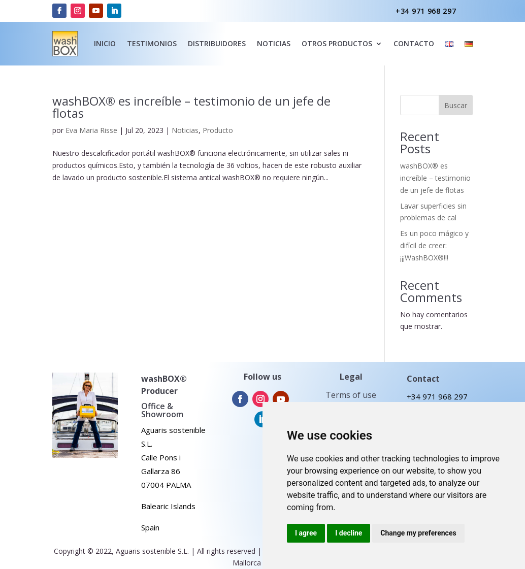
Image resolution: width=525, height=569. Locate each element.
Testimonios (152, 43)
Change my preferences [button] (418, 533)
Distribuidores (217, 43)
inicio (105, 43)
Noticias (185, 130)
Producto (218, 130)
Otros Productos (337, 43)
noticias (273, 43)
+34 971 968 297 (426, 11)
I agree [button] (306, 533)
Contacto (413, 43)
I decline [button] (348, 533)
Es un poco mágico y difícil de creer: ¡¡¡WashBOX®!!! (434, 245)
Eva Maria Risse (91, 130)
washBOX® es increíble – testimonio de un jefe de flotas (191, 106)
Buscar (455, 105)
